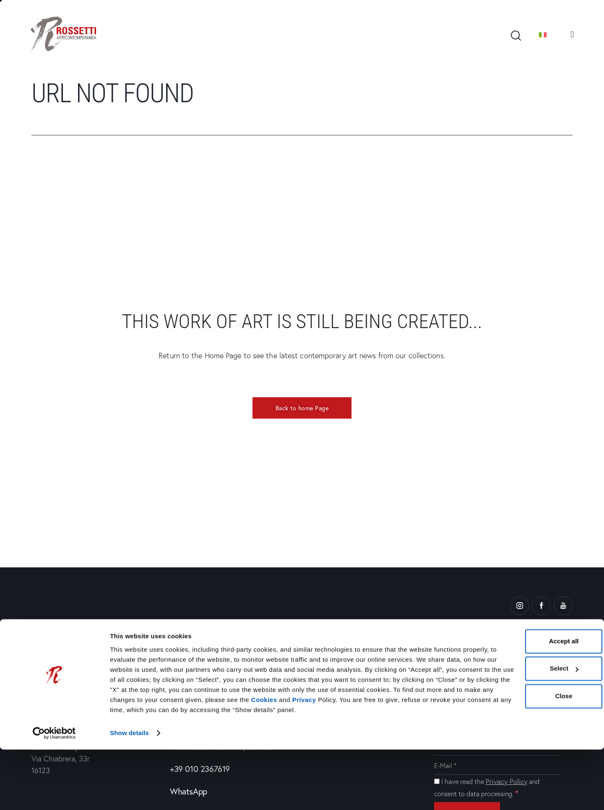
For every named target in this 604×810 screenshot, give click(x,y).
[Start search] (515, 36)
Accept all (511, 692)
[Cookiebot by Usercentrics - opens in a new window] (54, 793)
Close (510, 747)
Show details (129, 793)
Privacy (317, 761)
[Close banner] (591, 683)
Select (511, 720)
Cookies (277, 761)
